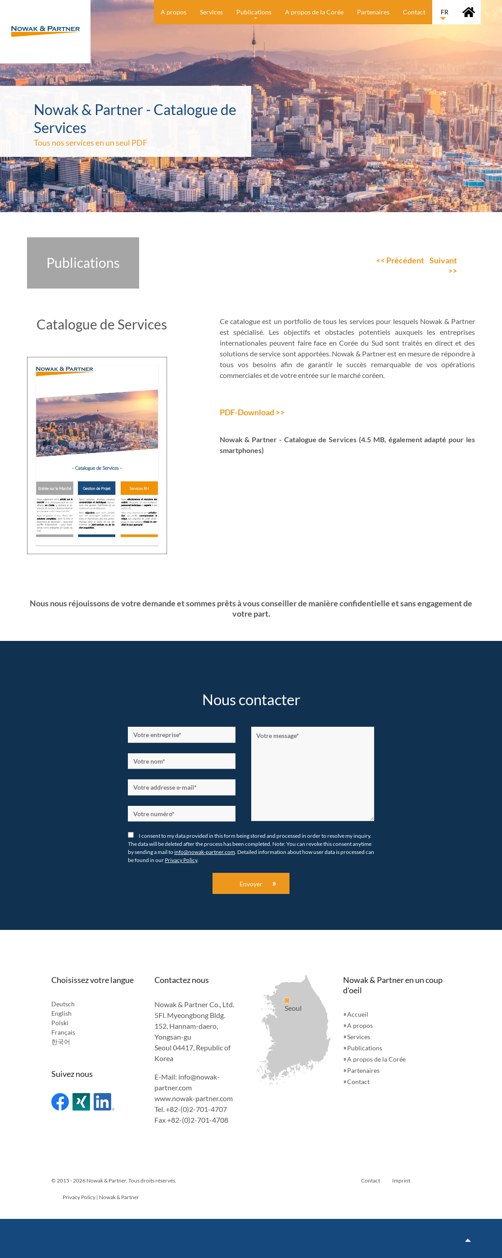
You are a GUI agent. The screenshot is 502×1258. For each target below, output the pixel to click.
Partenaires (363, 1070)
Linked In (104, 1102)
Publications (364, 1048)
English (61, 1013)
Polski (59, 1023)
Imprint (401, 1180)
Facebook (60, 1102)
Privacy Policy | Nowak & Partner (101, 1197)
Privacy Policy (181, 860)
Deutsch (63, 1004)
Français (63, 1032)
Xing (81, 1102)
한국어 (60, 1041)
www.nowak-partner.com (193, 1098)
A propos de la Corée (376, 1059)
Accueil (357, 1014)
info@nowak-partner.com (204, 852)
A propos (360, 1025)
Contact (358, 1081)
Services (358, 1036)
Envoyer (251, 884)
